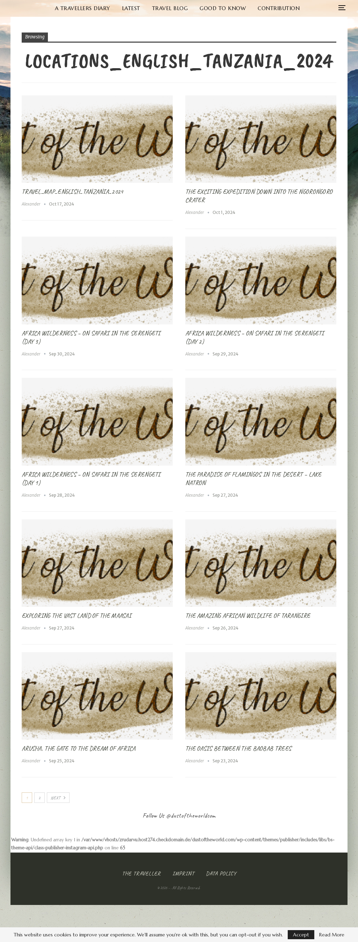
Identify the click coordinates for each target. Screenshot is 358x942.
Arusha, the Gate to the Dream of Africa (79, 748)
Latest (112, 8)
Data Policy (221, 873)
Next (58, 798)
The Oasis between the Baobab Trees (238, 748)
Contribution (264, 8)
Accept (301, 935)
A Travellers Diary (62, 8)
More (307, 8)
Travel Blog (153, 8)
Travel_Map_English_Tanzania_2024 (72, 191)
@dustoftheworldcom (191, 815)
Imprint (183, 873)
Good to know (207, 8)
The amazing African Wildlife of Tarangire (247, 615)
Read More (331, 934)
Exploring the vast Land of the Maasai (76, 615)
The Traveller (141, 873)
